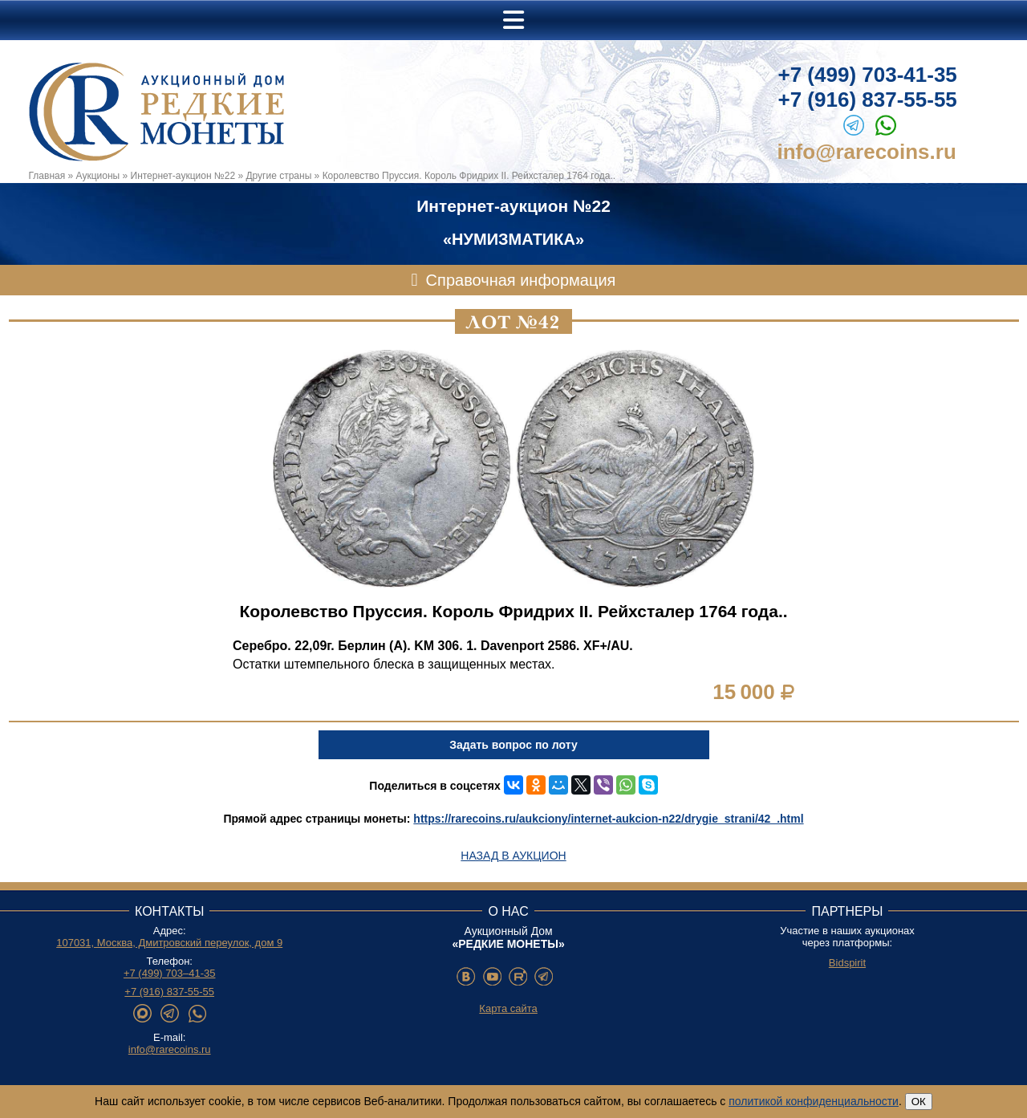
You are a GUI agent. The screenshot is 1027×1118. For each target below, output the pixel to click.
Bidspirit (847, 963)
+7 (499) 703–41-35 (170, 973)
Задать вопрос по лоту (513, 744)
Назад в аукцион (513, 855)
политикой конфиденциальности (814, 1101)
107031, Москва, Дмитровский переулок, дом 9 (169, 943)
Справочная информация (521, 280)
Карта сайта (508, 1008)
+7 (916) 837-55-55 (867, 99)
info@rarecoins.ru (866, 152)
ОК (918, 1102)
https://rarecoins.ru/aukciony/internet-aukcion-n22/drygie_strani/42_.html (608, 818)
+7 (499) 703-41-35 (867, 75)
